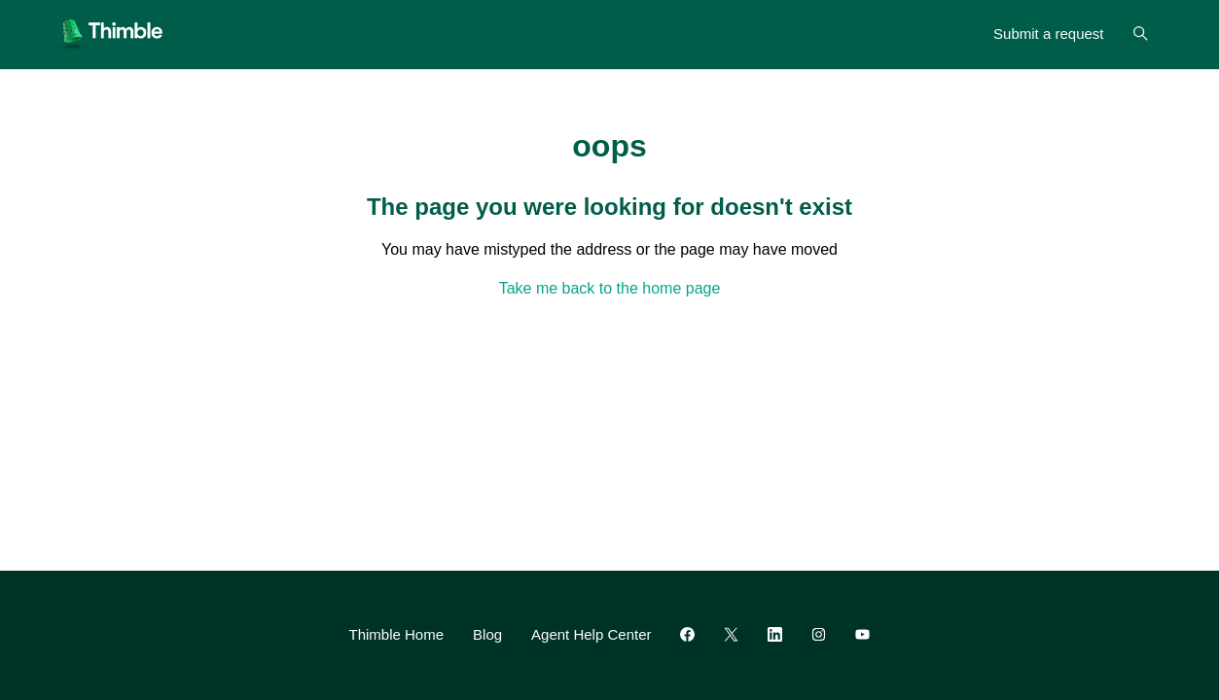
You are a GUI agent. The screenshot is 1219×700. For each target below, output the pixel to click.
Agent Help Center (591, 634)
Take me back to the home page (610, 288)
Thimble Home (397, 634)
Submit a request (1048, 33)
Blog (487, 634)
